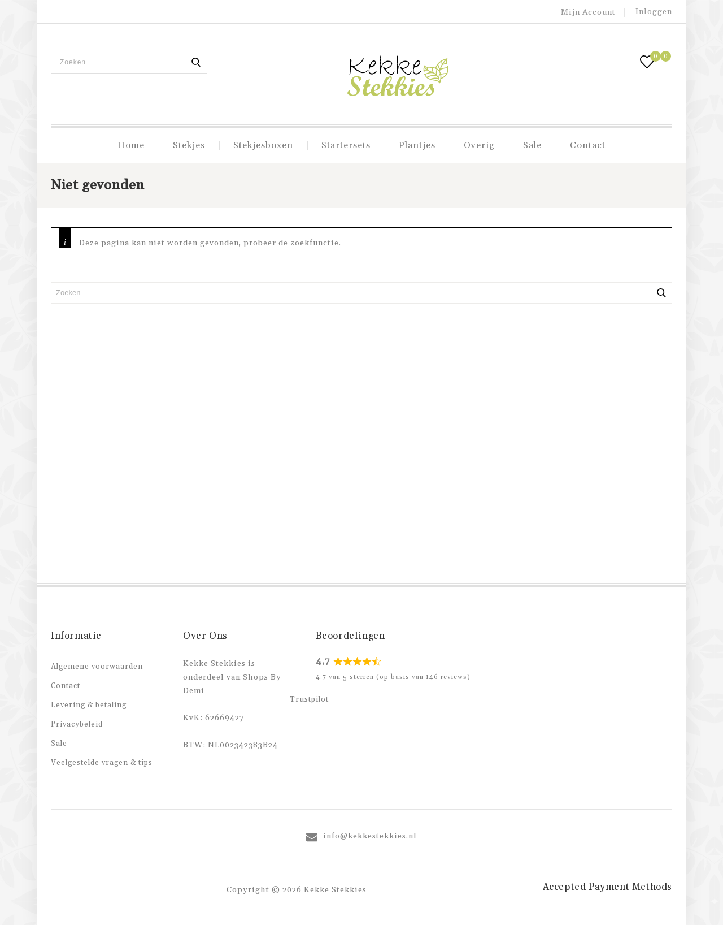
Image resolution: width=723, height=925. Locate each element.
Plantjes (417, 145)
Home (131, 145)
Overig (479, 145)
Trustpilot (309, 699)
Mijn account (588, 12)
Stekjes (189, 145)
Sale (532, 145)
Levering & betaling (89, 705)
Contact (588, 145)
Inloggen (653, 11)
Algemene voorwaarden (97, 666)
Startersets (346, 145)
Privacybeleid (77, 724)
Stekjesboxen (263, 145)
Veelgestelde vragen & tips (102, 762)
